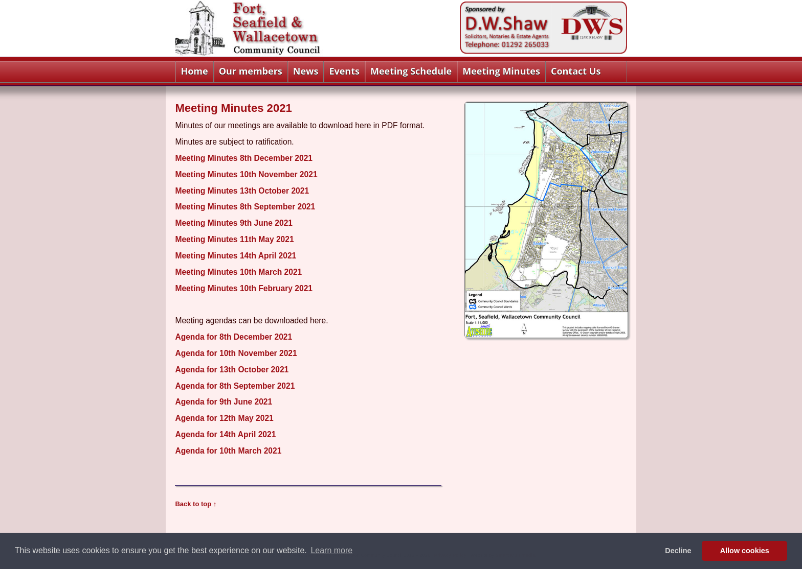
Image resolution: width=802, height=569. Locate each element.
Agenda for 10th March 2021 (228, 450)
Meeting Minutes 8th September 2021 (245, 206)
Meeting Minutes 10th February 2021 (244, 288)
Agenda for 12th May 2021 (224, 418)
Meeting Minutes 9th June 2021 (234, 223)
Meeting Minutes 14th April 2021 (235, 255)
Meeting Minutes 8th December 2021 (244, 158)
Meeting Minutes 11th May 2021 (234, 239)
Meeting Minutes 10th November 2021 (246, 174)
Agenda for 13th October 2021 (231, 369)
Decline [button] (678, 551)
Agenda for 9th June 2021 (223, 401)
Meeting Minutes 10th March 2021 (238, 272)
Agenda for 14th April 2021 (225, 434)
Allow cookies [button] (744, 551)
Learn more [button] (331, 550)
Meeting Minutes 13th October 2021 (242, 190)
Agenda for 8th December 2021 (233, 337)
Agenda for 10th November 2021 (236, 353)
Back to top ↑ (195, 504)
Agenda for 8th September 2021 (235, 386)
